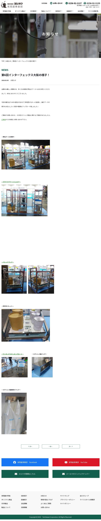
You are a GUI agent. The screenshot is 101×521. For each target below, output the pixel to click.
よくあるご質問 (46, 505)
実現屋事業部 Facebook (25, 462)
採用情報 (44, 3)
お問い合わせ (58, 3)
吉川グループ (84, 497)
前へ (30, 446)
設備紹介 (69, 11)
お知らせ (44, 497)
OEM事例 (33, 11)
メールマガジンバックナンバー (76, 475)
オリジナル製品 (20, 11)
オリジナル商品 (7, 501)
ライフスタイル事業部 (88, 501)
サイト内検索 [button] (93, 11)
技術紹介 (58, 11)
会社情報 (80, 11)
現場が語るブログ (47, 501)
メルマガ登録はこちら (25, 475)
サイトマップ (65, 497)
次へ (70, 446)
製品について (46, 11)
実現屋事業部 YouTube (76, 462)
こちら (3, 119)
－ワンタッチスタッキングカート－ (12, 354)
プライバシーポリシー (68, 501)
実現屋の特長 (7, 11)
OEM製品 (4, 505)
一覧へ (50, 446)
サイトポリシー (65, 505)
